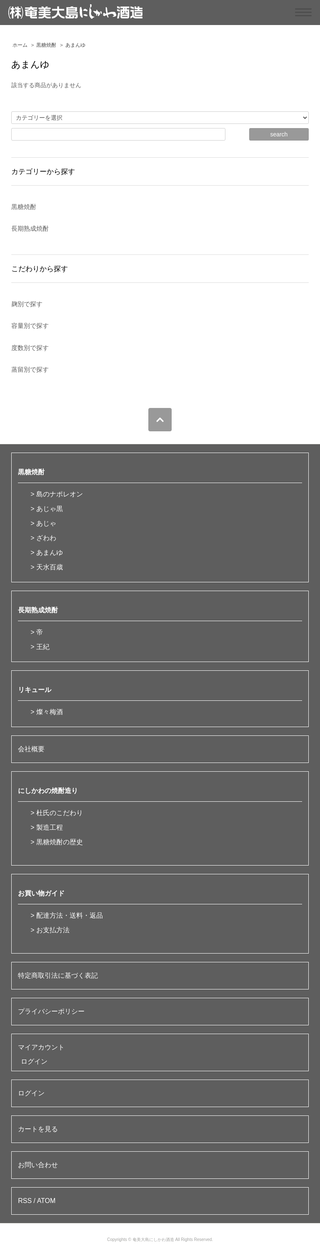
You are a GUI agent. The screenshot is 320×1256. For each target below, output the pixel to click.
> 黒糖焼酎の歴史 (56, 842)
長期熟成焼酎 (38, 610)
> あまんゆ (46, 552)
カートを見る (38, 1129)
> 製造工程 (46, 827)
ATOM (46, 1200)
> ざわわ (43, 537)
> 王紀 (40, 646)
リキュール (34, 689)
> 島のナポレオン (56, 494)
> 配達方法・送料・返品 (66, 915)
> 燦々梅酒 (46, 711)
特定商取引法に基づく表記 (58, 975)
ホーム (20, 45)
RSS (25, 1200)
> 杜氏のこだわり (56, 812)
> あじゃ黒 (46, 508)
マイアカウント (41, 1047)
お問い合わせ (38, 1164)
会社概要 (31, 749)
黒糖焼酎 (46, 45)
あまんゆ (75, 45)
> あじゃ (43, 523)
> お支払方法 (50, 930)
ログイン (34, 1061)
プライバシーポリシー (51, 1011)
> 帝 (36, 632)
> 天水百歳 (46, 567)
